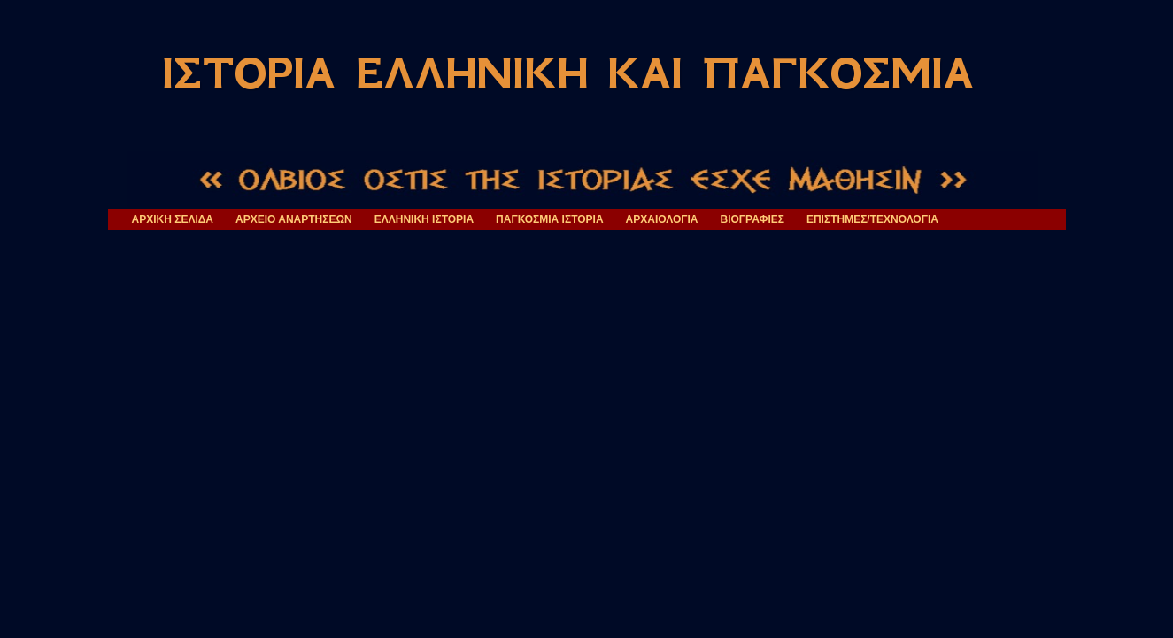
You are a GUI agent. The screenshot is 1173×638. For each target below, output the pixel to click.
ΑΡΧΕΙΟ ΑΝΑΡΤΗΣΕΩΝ (293, 219)
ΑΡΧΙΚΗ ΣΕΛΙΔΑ (173, 219)
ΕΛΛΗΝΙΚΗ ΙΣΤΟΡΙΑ (424, 219)
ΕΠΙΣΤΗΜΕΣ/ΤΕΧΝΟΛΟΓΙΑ (872, 219)
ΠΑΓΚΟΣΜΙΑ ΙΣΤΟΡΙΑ (550, 219)
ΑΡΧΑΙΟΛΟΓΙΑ (662, 219)
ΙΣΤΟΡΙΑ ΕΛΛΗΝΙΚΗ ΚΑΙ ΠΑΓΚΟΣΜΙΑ (568, 74)
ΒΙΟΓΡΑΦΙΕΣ (752, 219)
